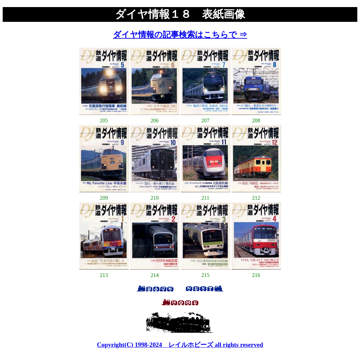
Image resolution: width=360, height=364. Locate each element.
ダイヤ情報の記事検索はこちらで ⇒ (180, 34)
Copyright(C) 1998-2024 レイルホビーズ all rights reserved (180, 344)
